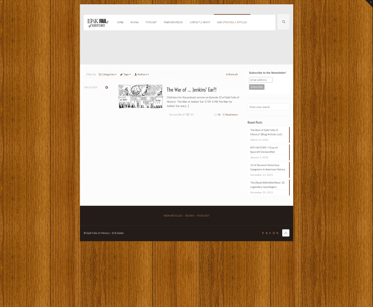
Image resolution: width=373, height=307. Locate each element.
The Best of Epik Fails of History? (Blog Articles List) (266, 132)
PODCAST (203, 215)
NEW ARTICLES (173, 215)
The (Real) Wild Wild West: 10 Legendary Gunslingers (267, 184)
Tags (125, 74)
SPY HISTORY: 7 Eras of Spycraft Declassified (264, 149)
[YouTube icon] (270, 232)
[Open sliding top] (369, 4)
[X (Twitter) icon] (266, 232)
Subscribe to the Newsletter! (267, 72)
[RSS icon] (277, 232)
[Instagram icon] (274, 232)
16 (219, 114)
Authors (141, 74)
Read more (231, 114)
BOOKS (189, 215)
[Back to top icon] (285, 233)
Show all (232, 74)
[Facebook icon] (263, 232)
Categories (108, 74)
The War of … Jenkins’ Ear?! (192, 89)
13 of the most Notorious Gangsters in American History (267, 167)
